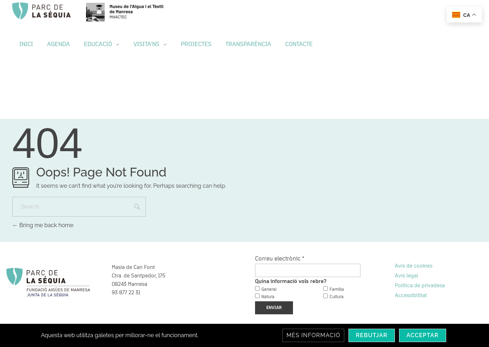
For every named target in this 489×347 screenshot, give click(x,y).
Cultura (337, 297)
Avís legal (406, 275)
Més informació (313, 335)
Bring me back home (42, 225)
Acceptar (422, 335)
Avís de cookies (413, 266)
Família (337, 289)
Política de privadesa (420, 285)
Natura (267, 297)
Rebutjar (371, 335)
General (268, 289)
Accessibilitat (411, 295)
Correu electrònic (279, 259)
